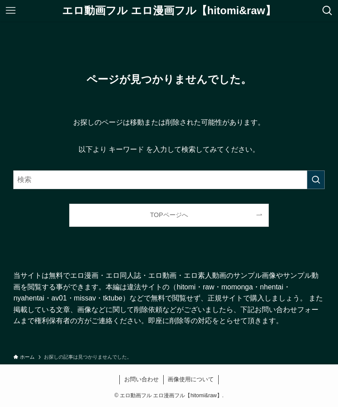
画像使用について (191, 379)
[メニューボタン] (10, 10)
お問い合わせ (141, 379)
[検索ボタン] (327, 10)
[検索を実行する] (316, 179)
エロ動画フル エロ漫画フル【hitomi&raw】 (168, 10)
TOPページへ (169, 214)
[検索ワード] (168, 179)
